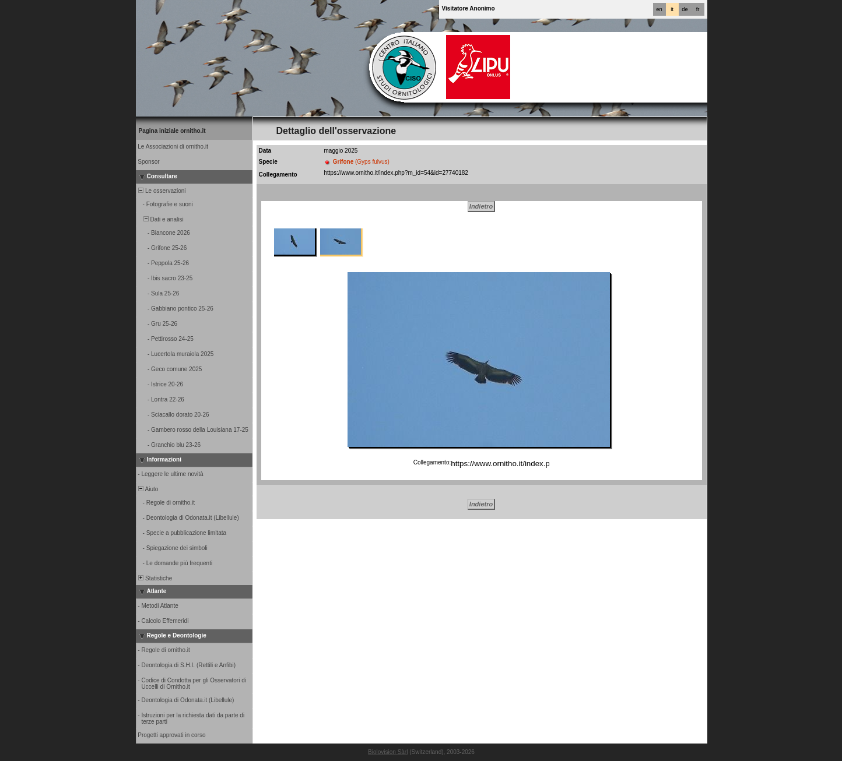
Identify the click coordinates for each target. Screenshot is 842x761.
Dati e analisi (160, 219)
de (684, 9)
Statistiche (155, 578)
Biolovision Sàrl (388, 752)
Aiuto (148, 489)
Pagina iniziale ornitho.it (172, 131)
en (659, 9)
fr (698, 9)
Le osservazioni (161, 191)
